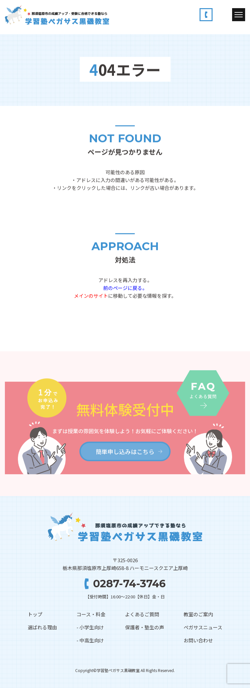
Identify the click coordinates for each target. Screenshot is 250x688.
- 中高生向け (90, 640)
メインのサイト (91, 295)
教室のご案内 (198, 614)
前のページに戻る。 (125, 288)
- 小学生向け (90, 627)
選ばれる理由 (42, 627)
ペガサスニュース (203, 627)
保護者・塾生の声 (144, 627)
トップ (35, 614)
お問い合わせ (198, 640)
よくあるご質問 (142, 614)
